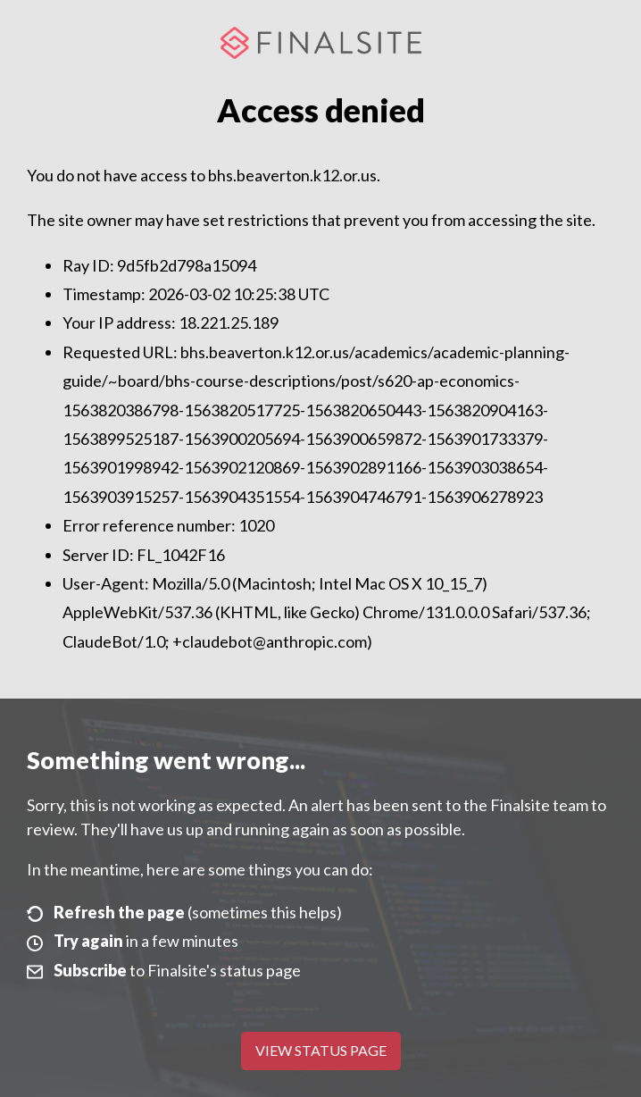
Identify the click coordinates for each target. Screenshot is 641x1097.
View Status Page (321, 1050)
